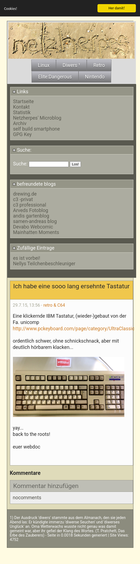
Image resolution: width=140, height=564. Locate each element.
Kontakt (21, 106)
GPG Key (22, 133)
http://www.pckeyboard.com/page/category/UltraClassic (74, 327)
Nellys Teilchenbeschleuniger (44, 262)
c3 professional (29, 204)
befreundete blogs (34, 183)
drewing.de (25, 193)
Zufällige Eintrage (33, 247)
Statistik (22, 111)
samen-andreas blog (35, 220)
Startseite (23, 100)
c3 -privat (23, 198)
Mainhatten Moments (36, 231)
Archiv (20, 122)
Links (20, 90)
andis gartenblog (31, 215)
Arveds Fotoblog (30, 209)
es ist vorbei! (26, 257)
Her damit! (116, 7)
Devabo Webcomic (33, 226)
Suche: (22, 149)
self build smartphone (36, 128)
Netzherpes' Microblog (37, 117)
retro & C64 (54, 304)
